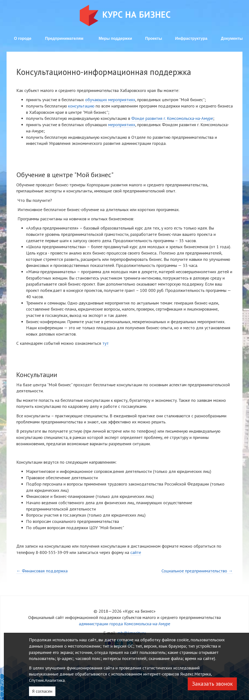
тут (105, 343)
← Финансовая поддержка (42, 571)
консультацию (81, 106)
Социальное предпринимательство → (197, 571)
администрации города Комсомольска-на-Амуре (124, 623)
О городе (22, 38)
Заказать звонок (212, 683)
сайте (135, 552)
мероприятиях (121, 124)
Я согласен (42, 691)
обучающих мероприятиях (110, 99)
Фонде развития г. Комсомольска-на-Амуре (172, 118)
